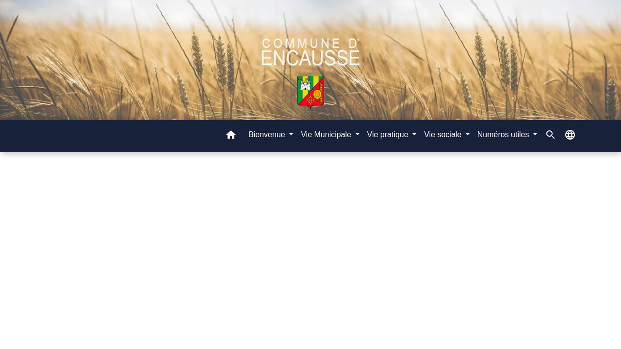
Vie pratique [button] (389, 134)
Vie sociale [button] (444, 134)
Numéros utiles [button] (504, 134)
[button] (231, 136)
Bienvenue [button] (267, 134)
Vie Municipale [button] (327, 134)
